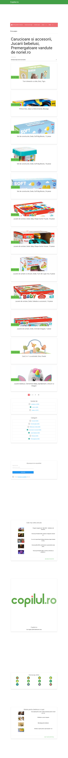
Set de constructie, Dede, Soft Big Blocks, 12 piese (34, 136)
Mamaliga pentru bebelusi (43, 723)
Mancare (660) (35, 435)
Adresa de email (15, 465)
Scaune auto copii (28, 24)
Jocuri (44, 25)
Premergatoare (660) (35, 438)
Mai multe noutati (49, 559)
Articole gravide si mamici (17, 24)
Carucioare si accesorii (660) (35, 429)
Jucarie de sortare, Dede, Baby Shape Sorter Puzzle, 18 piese (34, 219)
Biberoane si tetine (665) (35, 426)
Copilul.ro (14, 2)
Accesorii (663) (35, 421)
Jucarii (14, 29)
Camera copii (37, 24)
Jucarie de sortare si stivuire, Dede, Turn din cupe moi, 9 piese (34, 274)
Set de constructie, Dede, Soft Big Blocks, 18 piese (34, 164)
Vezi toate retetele (49, 737)
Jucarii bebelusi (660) (35, 432)
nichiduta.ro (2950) (35, 404)
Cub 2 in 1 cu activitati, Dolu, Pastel (34, 356)
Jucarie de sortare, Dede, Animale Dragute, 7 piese (34, 329)
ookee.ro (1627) (35, 410)
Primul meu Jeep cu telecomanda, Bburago (34, 109)
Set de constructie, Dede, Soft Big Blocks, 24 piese (34, 191)
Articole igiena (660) (35, 424)
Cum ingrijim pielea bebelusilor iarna (34, 629)
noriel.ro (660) (35, 407)
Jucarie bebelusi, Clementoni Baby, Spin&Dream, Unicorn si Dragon (34, 385)
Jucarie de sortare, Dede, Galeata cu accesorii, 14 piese (34, 301)
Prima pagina (13, 31)
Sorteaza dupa (13, 57)
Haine (21, 29)
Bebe (51, 25)
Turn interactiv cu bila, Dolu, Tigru (34, 81)
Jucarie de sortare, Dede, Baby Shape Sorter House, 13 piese (34, 246)
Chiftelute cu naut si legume (43, 717)
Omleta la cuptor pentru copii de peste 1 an (43, 728)
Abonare (23, 472)
